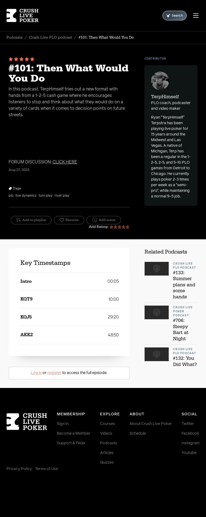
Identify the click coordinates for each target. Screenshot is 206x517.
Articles (106, 453)
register (54, 373)
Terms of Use (46, 469)
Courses (107, 424)
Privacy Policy (19, 469)
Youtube (189, 453)
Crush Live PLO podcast (50, 37)
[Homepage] (22, 16)
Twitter (188, 424)
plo (11, 195)
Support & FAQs (71, 443)
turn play (46, 195)
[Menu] (196, 15)
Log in (36, 373)
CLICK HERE (65, 162)
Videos (106, 433)
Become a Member (73, 433)
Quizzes (107, 462)
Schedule (138, 433)
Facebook (190, 433)
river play (62, 195)
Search (174, 16)
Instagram (191, 443)
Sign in (62, 424)
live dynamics (26, 195)
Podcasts (14, 37)
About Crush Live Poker (151, 424)
